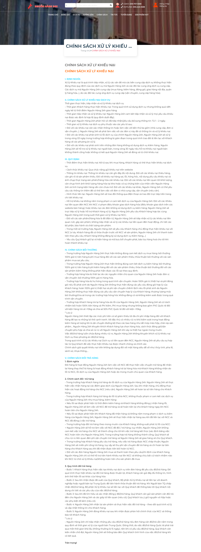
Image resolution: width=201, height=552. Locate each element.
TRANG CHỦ (53, 15)
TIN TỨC (114, 15)
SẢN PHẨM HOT (142, 15)
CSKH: (131, 4)
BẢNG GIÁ (65, 15)
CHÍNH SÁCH (102, 15)
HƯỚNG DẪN (88, 15)
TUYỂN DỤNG (126, 15)
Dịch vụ (76, 15)
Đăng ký (163, 6)
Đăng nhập (164, 4)
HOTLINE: (133, 7)
